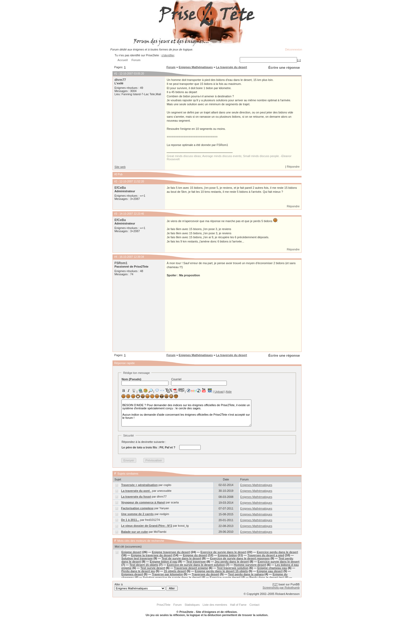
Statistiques (192, 604)
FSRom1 (120, 263)
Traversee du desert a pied (265, 555)
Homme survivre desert (250, 564)
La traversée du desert (231, 67)
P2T (275, 584)
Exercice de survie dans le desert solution (196, 564)
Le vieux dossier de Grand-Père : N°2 (146, 525)
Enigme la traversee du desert (151, 555)
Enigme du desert (195, 555)
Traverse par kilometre (167, 574)
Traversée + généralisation (139, 485)
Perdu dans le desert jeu (138, 571)
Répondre (293, 166)
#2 (115, 181)
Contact (255, 604)
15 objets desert (175, 571)
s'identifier (167, 55)
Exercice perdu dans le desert (277, 552)
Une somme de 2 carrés (137, 514)
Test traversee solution (232, 568)
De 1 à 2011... (130, 519)
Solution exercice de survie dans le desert (172, 577)
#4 (115, 256)
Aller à (145, 587)
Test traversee (196, 561)
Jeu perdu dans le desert (232, 561)
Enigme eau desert (270, 571)
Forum (170, 67)
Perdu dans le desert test (267, 577)
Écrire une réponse (284, 68)
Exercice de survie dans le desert (223, 552)
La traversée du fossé (136, 496)
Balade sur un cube (134, 531)
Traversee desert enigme (191, 568)
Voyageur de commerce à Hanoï (143, 502)
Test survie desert (152, 568)
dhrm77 (120, 80)
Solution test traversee (137, 558)
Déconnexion (293, 49)
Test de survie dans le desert (181, 558)
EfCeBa (120, 188)
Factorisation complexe (137, 508)
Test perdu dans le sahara (246, 574)
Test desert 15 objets (143, 564)
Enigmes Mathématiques (196, 67)
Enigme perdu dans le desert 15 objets (221, 571)
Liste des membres (215, 604)
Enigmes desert (132, 574)
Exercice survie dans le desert (278, 561)
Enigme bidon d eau (163, 561)
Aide (229, 391)
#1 (115, 73)
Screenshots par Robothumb (281, 587)
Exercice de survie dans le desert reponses (240, 558)
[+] (299, 60)
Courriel (199, 382)
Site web (119, 166)
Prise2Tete (163, 604)
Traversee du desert (205, 574)
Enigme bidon (227, 555)
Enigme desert (131, 552)
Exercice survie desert (225, 577)
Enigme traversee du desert (171, 552)
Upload (219, 391)
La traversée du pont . (136, 490)
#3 (115, 213)
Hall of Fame (238, 604)
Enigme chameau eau (272, 568)
